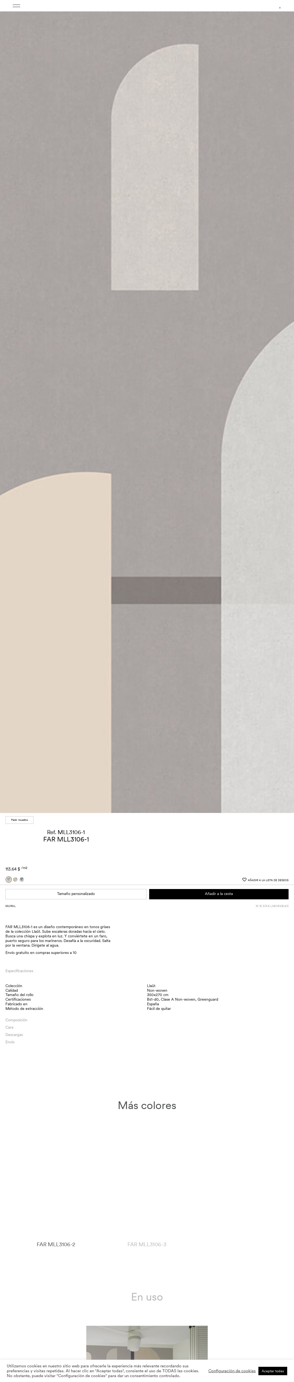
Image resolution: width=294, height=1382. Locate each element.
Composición (16, 1018)
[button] (284, 407)
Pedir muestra (19, 818)
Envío (10, 1040)
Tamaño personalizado (76, 892)
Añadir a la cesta (219, 892)
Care (9, 1026)
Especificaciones (19, 970)
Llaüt (151, 984)
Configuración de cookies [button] (232, 1370)
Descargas (14, 1033)
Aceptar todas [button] (273, 1371)
